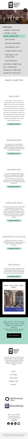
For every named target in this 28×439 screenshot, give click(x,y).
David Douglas (11, 61)
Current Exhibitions (11, 30)
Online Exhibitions (10, 36)
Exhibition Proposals (12, 73)
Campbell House (10, 33)
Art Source (13, 374)
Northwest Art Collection (11, 56)
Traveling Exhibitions (12, 70)
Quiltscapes (10, 39)
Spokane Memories (12, 43)
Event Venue (13, 378)
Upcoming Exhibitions (12, 64)
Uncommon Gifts (12, 47)
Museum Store (13, 381)
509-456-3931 (14, 420)
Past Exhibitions (10, 67)
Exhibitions (7, 27)
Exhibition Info (14, 124)
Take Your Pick (14, 335)
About (14, 371)
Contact (13, 384)
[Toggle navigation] (25, 10)
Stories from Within (13, 51)
